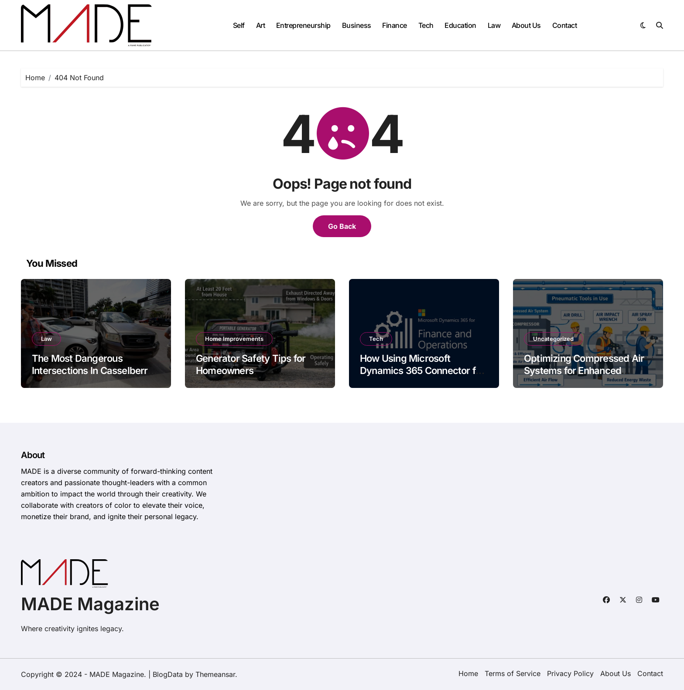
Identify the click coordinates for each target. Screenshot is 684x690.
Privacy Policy (570, 673)
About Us (526, 25)
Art (260, 25)
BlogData (168, 674)
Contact (564, 25)
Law (494, 25)
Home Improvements (234, 338)
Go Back (342, 226)
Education (460, 25)
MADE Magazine (90, 604)
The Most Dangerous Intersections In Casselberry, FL (93, 371)
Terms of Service (512, 673)
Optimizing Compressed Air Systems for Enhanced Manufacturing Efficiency (584, 371)
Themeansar (215, 674)
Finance (394, 25)
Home (468, 673)
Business (356, 25)
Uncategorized (553, 338)
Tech (426, 25)
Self (239, 25)
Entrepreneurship (303, 25)
